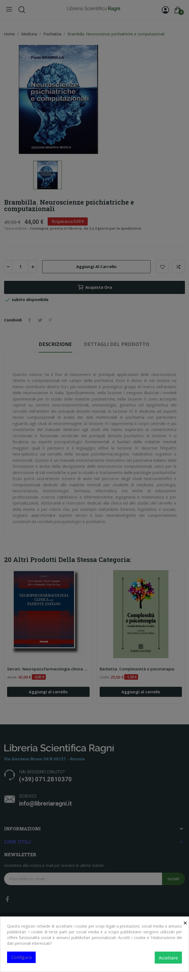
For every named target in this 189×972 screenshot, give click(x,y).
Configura (21, 957)
